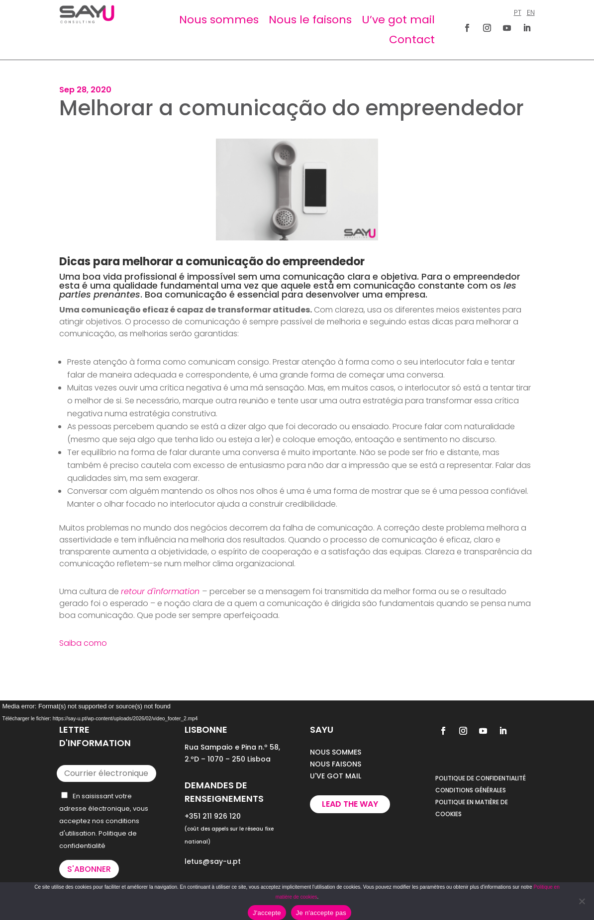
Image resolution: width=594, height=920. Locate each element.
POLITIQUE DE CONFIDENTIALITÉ (480, 778)
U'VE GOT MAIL (335, 776)
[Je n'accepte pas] (582, 901)
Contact (412, 39)
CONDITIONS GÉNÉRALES (470, 790)
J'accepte (267, 913)
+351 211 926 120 (213, 816)
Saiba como (83, 643)
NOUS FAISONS (335, 764)
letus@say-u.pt (213, 861)
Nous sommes (219, 19)
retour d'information (160, 591)
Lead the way (350, 804)
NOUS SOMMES (335, 752)
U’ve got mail (398, 19)
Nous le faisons (310, 19)
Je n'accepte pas (321, 913)
